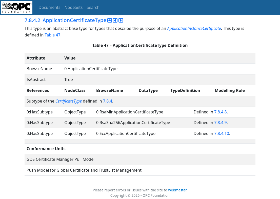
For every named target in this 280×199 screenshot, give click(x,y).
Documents (49, 7)
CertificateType (68, 101)
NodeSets (74, 7)
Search (93, 7)
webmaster (177, 190)
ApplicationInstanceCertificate (194, 28)
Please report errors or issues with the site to (130, 190)
